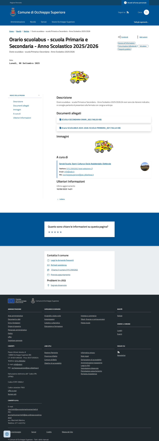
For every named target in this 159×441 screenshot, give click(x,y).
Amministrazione (18, 21)
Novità (33, 21)
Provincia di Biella (50, 356)
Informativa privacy (88, 352)
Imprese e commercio (88, 315)
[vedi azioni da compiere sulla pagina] (141, 37)
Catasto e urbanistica (52, 322)
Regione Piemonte (16, 2)
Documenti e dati (14, 319)
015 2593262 (20, 361)
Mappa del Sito (67, 432)
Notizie (26, 31)
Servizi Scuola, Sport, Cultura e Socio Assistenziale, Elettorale (85, 163)
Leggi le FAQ (85, 365)
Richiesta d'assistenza (89, 373)
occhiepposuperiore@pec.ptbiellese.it (78, 174)
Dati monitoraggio (14, 432)
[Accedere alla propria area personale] (135, 2)
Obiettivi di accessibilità (52, 363)
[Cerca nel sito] (145, 12)
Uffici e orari (12, 390)
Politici (10, 333)
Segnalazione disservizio (89, 368)
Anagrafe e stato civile (52, 315)
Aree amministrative (15, 315)
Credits (49, 432)
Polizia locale (85, 322)
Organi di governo (14, 326)
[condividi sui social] (123, 37)
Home (11, 31)
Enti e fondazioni (14, 322)
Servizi (43, 21)
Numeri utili (12, 394)
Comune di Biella (50, 359)
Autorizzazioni (49, 319)
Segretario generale (15, 340)
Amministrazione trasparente (91, 362)
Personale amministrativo (17, 329)
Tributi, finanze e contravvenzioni (93, 319)
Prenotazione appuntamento (91, 371)
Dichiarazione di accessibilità (91, 359)
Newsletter (121, 355)
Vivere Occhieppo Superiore (63, 21)
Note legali (85, 356)
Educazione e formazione (53, 326)
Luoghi (119, 330)
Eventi (119, 334)
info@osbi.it (69, 171)
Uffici (10, 337)
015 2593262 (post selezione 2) (79, 168)
